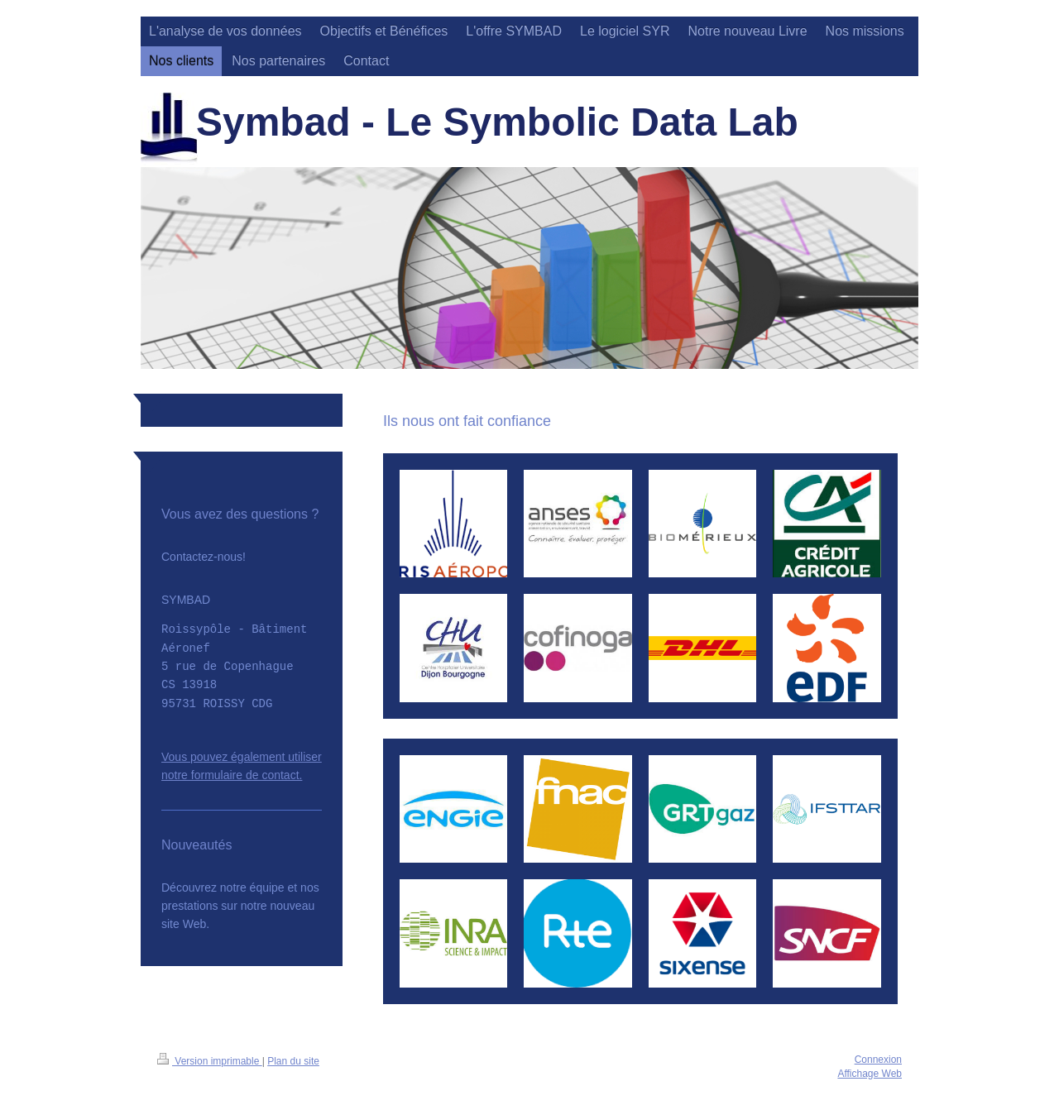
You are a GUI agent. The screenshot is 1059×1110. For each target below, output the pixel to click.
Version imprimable (209, 1061)
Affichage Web (869, 1073)
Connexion (878, 1059)
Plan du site (293, 1061)
